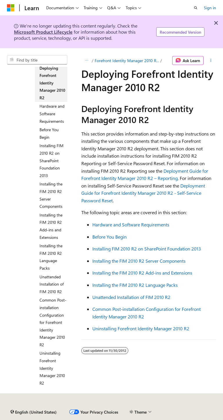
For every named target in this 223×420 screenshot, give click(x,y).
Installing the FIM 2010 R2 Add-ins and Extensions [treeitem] (50, 226)
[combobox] (37, 59)
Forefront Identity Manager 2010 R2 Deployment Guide (127, 60)
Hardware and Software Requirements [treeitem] (51, 113)
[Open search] (196, 8)
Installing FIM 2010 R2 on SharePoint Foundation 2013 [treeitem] (51, 160)
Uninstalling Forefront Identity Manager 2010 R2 (140, 328)
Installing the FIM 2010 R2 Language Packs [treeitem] (50, 257)
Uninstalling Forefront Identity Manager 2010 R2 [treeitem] (52, 367)
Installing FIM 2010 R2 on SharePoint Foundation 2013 (146, 249)
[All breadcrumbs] (86, 60)
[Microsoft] (11, 8)
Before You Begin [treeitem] (49, 133)
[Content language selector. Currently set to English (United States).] (33, 412)
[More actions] (211, 60)
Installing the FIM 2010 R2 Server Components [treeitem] (50, 195)
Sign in (210, 7)
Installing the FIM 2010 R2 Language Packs (135, 285)
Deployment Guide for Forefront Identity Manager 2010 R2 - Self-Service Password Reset (143, 193)
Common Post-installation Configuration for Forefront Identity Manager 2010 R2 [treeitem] (52, 322)
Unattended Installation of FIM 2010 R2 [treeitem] (51, 284)
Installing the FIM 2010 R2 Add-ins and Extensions (142, 273)
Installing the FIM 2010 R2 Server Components (139, 261)
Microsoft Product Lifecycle (43, 32)
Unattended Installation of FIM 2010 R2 (131, 297)
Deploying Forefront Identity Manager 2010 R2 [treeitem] (52, 82)
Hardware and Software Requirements (130, 224)
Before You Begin (109, 237)
